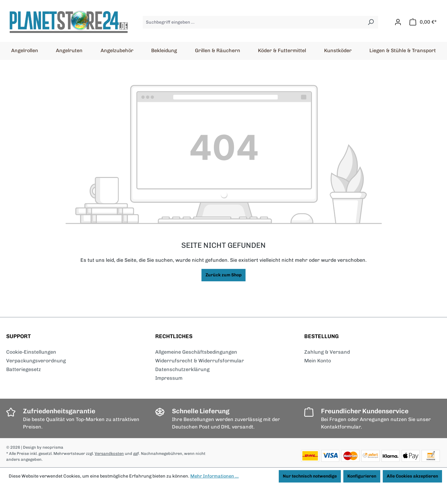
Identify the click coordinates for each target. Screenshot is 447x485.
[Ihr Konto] (398, 22)
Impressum (169, 378)
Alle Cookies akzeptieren (412, 476)
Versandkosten (109, 453)
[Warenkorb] (423, 22)
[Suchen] (370, 22)
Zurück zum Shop (223, 275)
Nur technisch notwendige (310, 476)
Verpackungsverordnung (36, 361)
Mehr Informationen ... (214, 476)
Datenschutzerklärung (182, 369)
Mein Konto (317, 361)
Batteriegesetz (23, 369)
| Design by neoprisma (42, 447)
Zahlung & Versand (327, 352)
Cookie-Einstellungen (31, 352)
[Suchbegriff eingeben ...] (253, 22)
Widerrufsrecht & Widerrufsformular (199, 361)
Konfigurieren (361, 476)
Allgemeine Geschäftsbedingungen (196, 352)
